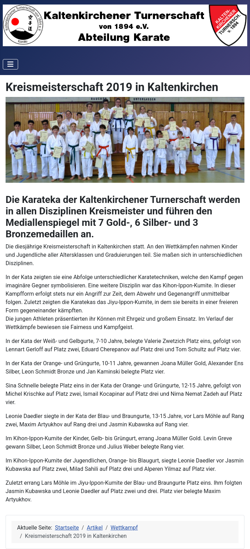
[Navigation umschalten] (10, 64)
